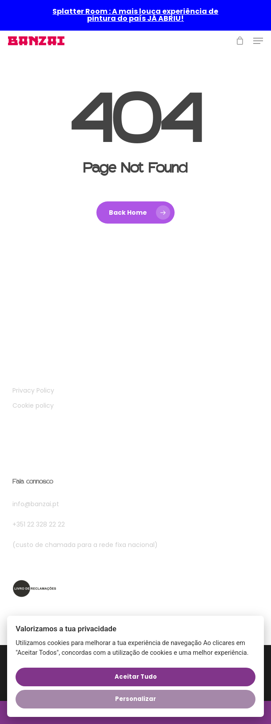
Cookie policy (33, 405)
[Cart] (240, 40)
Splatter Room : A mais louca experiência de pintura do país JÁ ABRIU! (135, 15)
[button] (258, 40)
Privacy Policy (33, 390)
